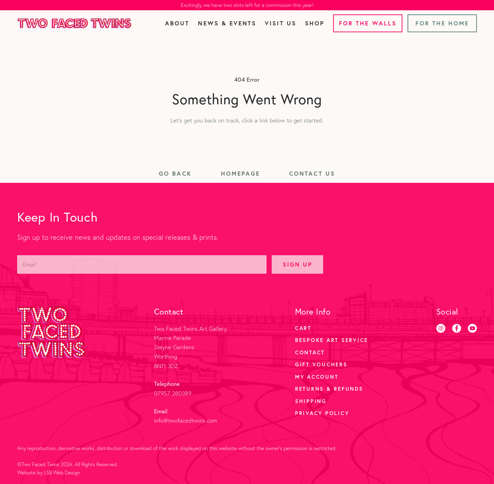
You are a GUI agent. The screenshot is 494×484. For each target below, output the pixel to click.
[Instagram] (440, 328)
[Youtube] (472, 328)
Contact (310, 352)
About (177, 23)
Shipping (311, 401)
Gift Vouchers (321, 364)
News (227, 23)
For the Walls (368, 23)
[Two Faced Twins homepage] (74, 23)
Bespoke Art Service (331, 340)
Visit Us (280, 23)
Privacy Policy (322, 413)
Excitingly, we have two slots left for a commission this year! (247, 5)
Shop (315, 23)
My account (317, 376)
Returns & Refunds (329, 388)
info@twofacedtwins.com (185, 420)
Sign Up (298, 264)
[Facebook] (456, 328)
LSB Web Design (62, 472)
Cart (303, 327)
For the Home (442, 23)
